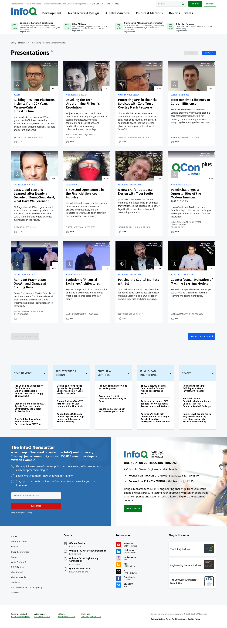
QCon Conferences (20, 551)
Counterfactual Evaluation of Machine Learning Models (192, 281)
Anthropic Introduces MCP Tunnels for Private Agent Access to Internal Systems (155, 404)
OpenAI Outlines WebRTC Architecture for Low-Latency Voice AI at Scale (70, 404)
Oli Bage (18, 227)
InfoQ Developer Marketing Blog (27, 587)
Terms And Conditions (176, 619)
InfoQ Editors (17, 567)
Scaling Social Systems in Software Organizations (112, 410)
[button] (36, 506)
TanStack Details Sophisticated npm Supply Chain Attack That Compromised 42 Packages (197, 402)
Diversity (15, 592)
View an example (23, 460)
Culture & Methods (149, 13)
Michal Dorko (178, 137)
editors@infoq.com (66, 616)
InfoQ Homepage (19, 43)
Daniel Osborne (21, 311)
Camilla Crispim (178, 224)
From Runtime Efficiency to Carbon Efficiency (190, 101)
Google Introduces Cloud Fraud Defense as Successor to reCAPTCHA (28, 422)
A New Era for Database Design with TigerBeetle (135, 191)
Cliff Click (123, 314)
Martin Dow (37, 311)
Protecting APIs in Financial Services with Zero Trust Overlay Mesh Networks (138, 103)
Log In (14, 546)
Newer (192, 53)
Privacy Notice (158, 619)
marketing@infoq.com (91, 616)
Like (20, 141)
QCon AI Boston (77, 543)
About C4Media (18, 577)
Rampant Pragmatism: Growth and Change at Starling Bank (30, 283)
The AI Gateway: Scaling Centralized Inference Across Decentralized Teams (153, 390)
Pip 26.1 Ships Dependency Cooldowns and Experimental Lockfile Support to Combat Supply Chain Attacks (29, 391)
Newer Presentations (26, 336)
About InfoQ (17, 572)
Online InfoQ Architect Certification (87, 551)
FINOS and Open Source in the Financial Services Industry (85, 193)
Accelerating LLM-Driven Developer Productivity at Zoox (112, 399)
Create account (19, 541)
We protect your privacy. (22, 512)
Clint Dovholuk (126, 137)
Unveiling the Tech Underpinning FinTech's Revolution (83, 103)
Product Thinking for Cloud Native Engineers (113, 387)
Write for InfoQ (18, 562)
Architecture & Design (83, 13)
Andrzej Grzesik (87, 134)
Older (208, 53)
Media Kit (15, 582)
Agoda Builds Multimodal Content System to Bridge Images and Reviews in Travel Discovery (70, 418)
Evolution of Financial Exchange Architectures (83, 281)
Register (195, 4)
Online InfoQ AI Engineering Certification (83, 559)
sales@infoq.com (42, 616)
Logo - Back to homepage (24, 11)
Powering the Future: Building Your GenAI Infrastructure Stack (193, 388)
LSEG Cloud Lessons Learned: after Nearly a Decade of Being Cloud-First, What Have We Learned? (34, 195)
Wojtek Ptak (72, 134)
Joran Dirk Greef (126, 227)
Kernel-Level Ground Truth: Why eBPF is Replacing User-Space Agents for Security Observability (197, 418)
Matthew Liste (21, 137)
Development (51, 13)
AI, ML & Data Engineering (130, 185)
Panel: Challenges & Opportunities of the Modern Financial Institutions (186, 195)
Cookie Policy (193, 619)
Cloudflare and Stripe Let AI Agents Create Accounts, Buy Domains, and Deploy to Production (29, 407)
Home (14, 536)
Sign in (209, 4)
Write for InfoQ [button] (113, 4)
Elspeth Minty (73, 227)
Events (188, 13)
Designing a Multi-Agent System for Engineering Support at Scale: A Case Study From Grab (70, 390)
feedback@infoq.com (20, 616)
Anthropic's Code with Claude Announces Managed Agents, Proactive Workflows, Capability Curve (155, 418)
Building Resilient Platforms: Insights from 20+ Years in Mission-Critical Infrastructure (34, 105)
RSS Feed (52, 52)
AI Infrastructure (117, 13)
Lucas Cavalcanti (179, 222)
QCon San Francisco (79, 568)
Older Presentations (200, 336)
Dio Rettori (195, 222)
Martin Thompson (75, 314)
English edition (95, 4)
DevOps (174, 13)
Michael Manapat (179, 314)
